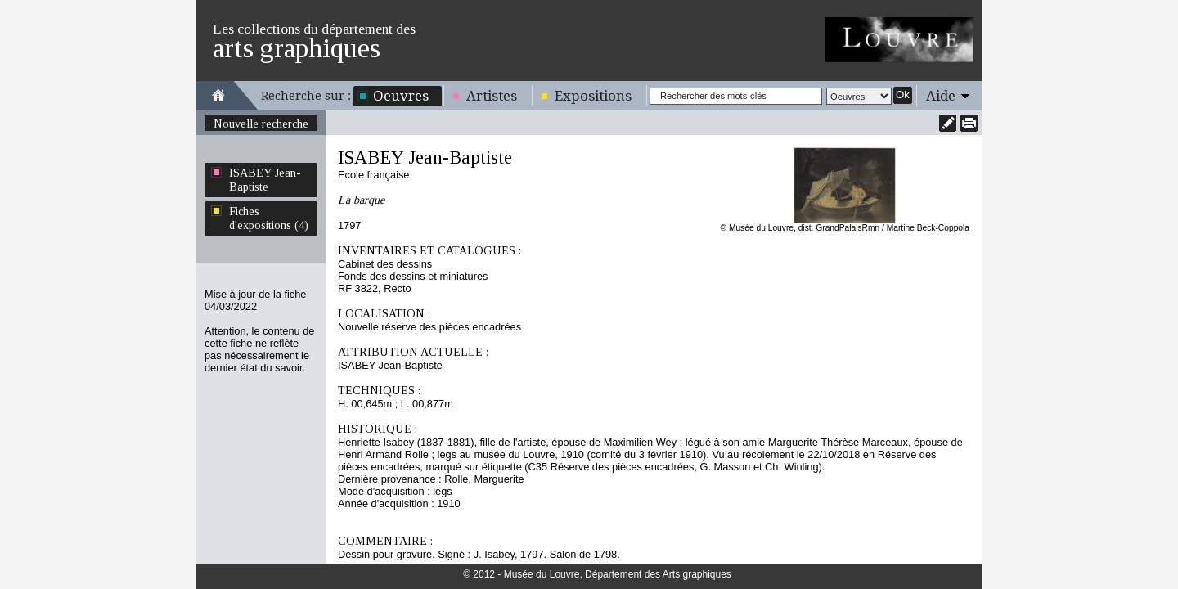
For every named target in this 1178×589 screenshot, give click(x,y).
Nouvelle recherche (261, 123)
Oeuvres (401, 96)
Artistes (491, 96)
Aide (940, 96)
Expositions (593, 96)
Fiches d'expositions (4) (268, 218)
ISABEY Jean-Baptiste (265, 179)
